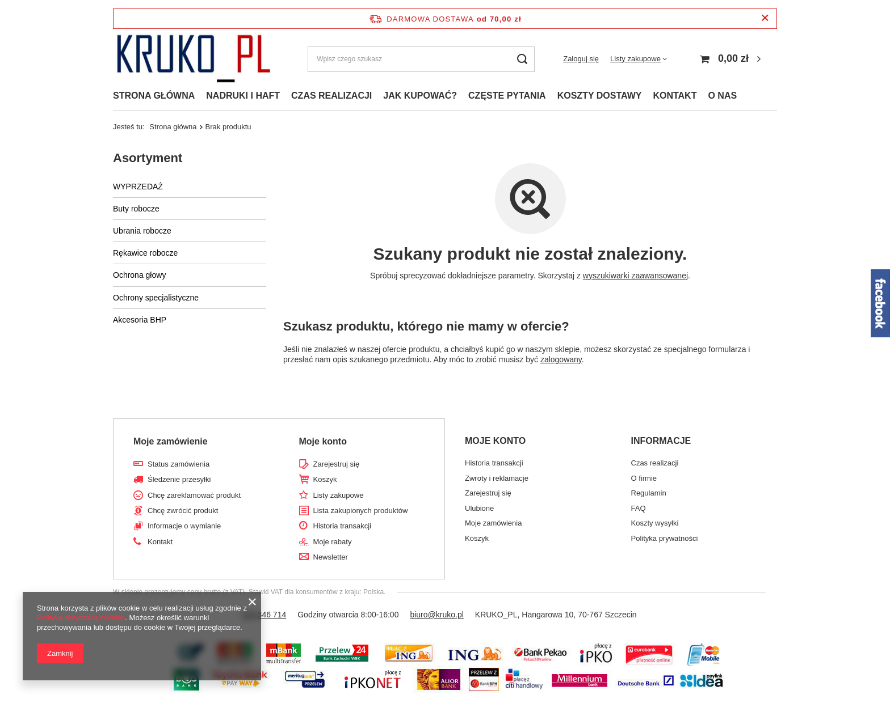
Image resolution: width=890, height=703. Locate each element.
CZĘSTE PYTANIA (507, 95)
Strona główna (172, 126)
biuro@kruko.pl (436, 614)
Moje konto (323, 441)
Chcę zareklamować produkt (194, 495)
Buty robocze (136, 208)
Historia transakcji (342, 526)
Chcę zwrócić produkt (183, 510)
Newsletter (330, 557)
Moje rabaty (332, 541)
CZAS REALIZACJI (331, 95)
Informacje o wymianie (184, 526)
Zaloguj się (581, 58)
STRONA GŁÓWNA (154, 95)
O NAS (722, 95)
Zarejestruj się (336, 464)
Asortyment (147, 158)
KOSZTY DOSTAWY (599, 95)
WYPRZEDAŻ (138, 186)
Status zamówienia (178, 464)
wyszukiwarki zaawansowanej (635, 275)
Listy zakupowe (635, 58)
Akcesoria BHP (139, 319)
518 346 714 (264, 614)
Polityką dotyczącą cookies (81, 617)
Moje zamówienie (170, 441)
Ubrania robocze (142, 230)
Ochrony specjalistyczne (156, 297)
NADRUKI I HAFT (243, 95)
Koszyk (325, 479)
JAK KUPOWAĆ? (420, 95)
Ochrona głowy (139, 274)
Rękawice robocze (145, 252)
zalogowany (561, 359)
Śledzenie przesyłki (179, 479)
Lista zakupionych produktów (360, 510)
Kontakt (160, 541)
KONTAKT (674, 95)
